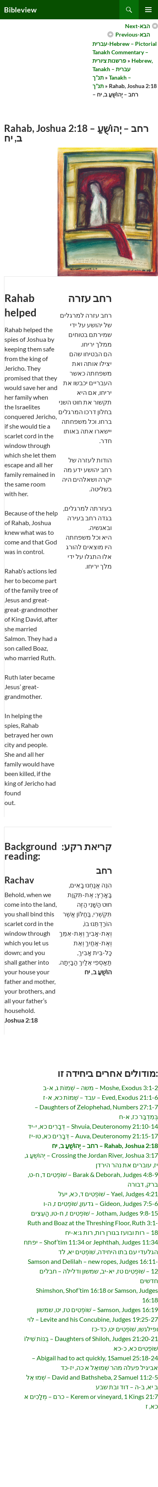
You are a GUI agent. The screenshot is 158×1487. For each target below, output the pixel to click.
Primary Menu (148, 9)
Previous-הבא (132, 34)
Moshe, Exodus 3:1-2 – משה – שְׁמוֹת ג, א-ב (100, 1087)
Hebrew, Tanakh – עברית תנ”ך (122, 69)
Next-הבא (137, 26)
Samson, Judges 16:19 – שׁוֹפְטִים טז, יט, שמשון (97, 1309)
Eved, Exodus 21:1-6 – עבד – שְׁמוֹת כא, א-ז (100, 1097)
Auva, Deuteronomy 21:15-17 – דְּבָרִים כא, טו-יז (93, 1136)
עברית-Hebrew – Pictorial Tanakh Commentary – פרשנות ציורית (124, 52)
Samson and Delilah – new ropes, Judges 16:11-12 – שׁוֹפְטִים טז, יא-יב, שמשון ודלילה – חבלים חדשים (93, 1270)
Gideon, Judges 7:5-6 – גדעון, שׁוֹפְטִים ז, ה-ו (100, 1203)
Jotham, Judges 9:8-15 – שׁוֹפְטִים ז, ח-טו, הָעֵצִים (94, 1213)
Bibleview (20, 9)
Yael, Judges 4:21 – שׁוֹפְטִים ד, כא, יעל (108, 1193)
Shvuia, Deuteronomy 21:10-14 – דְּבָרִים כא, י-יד (93, 1126)
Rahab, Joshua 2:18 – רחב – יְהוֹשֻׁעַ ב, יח (105, 1145)
